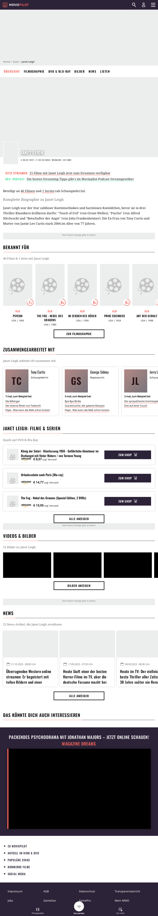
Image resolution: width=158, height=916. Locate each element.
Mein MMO (122, 900)
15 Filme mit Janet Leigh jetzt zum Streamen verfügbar (70, 173)
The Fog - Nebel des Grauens (50, 318)
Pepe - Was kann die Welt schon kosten (27, 410)
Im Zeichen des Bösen (82, 316)
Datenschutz (87, 891)
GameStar (49, 900)
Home (6, 61)
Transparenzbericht (127, 891)
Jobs (10, 900)
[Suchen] (134, 5)
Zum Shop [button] (127, 455)
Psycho (18, 316)
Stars (16, 61)
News (92, 71)
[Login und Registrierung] (143, 5)
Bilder (79, 71)
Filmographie (34, 71)
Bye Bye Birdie (73, 401)
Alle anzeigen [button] (79, 519)
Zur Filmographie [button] (79, 334)
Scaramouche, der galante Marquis (85, 405)
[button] (37, 911)
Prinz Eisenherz (114, 316)
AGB (46, 891)
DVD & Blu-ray (59, 71)
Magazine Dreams (79, 743)
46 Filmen (28, 191)
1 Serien (48, 191)
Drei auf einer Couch (135, 405)
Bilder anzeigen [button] (79, 585)
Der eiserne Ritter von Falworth (23, 405)
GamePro (85, 900)
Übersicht (12, 71)
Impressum (15, 891)
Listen (105, 71)
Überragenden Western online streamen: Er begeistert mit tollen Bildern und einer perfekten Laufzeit (28, 676)
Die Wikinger (12, 401)
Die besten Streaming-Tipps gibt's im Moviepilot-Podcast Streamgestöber (80, 179)
